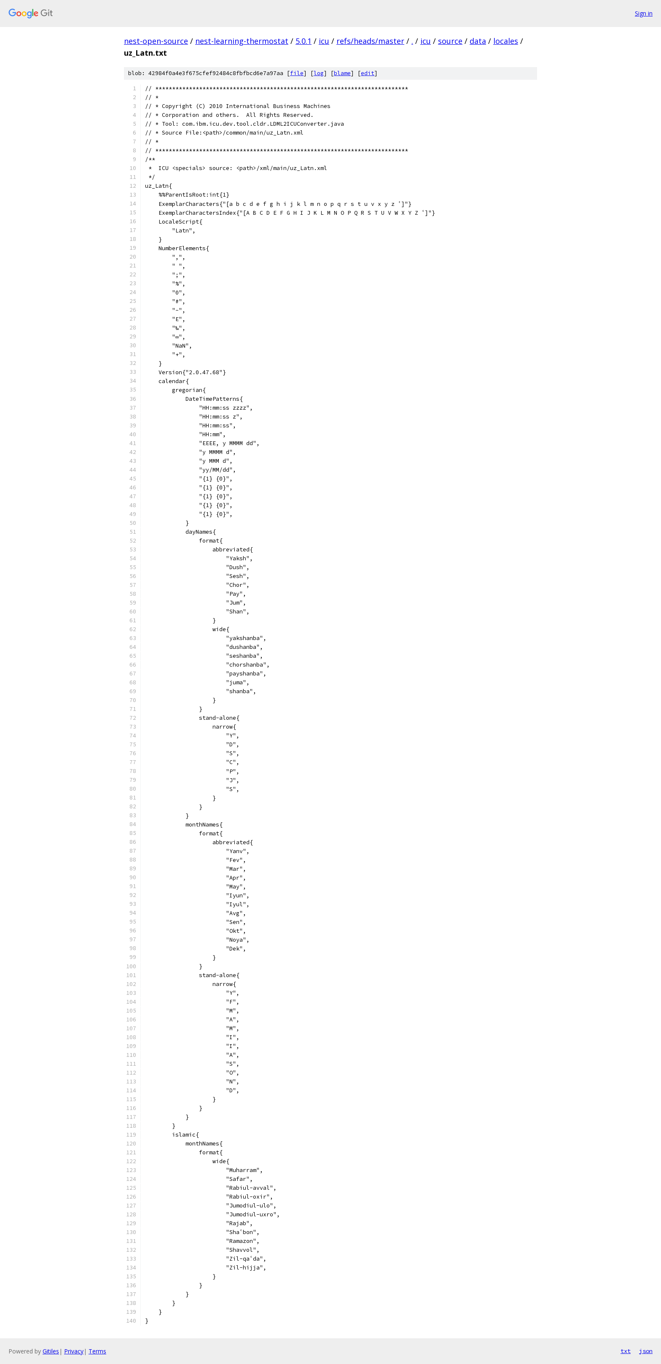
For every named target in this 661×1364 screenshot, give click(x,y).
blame (342, 73)
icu (324, 41)
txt (626, 1351)
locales (505, 41)
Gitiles (51, 1351)
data (478, 41)
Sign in (644, 13)
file (297, 73)
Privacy (73, 1351)
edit (367, 73)
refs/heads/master (370, 41)
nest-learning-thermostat (241, 41)
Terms (97, 1351)
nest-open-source (156, 41)
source (450, 41)
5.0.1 (304, 41)
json (646, 1351)
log (319, 73)
